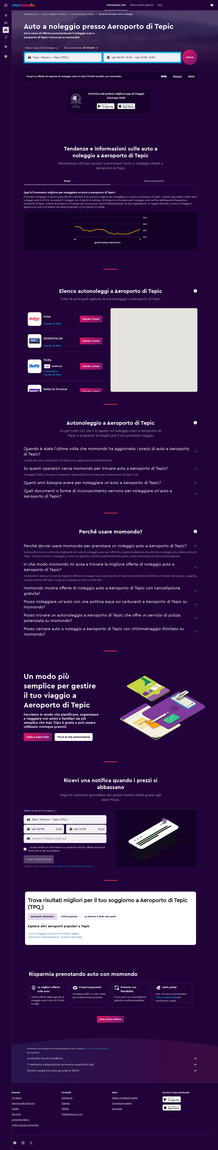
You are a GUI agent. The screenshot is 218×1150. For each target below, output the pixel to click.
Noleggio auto (35, 14)
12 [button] (70, 105)
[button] (6, 5)
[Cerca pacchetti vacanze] (5, 37)
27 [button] (78, 121)
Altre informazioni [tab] (158, 172)
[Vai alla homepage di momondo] (23, 5)
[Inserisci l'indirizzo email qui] (73, 830)
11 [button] (62, 105)
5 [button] (71, 97)
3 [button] (54, 97)
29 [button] (95, 121)
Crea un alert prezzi (170, 989)
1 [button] (95, 89)
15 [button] (95, 105)
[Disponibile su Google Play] (176, 1091)
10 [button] (54, 105)
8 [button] (95, 97)
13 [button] (79, 105)
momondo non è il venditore (117, 1050)
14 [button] (87, 105)
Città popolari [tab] (74, 908)
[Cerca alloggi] (5, 22)
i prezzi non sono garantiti (101, 1040)
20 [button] (79, 113)
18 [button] (62, 113)
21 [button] (87, 113)
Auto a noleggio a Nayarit (87, 14)
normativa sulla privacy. (86, 858)
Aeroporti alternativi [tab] (46, 908)
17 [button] (54, 113)
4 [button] (62, 97)
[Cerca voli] (5, 15)
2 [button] (103, 89)
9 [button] (103, 97)
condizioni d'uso (66, 858)
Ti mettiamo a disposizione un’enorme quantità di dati (117, 1056)
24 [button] (54, 121)
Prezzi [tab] (71, 172)
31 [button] (54, 130)
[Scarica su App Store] (176, 1099)
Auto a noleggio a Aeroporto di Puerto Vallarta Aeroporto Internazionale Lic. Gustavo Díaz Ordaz (60, 927)
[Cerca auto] (5, 30)
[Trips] (5, 46)
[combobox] (45, 48)
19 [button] (70, 113)
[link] (95, 310)
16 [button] (103, 105)
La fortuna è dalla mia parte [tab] (104, 908)
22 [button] (95, 113)
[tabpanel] (115, 215)
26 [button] (70, 121)
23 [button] (103, 113)
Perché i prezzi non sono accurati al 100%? (117, 1062)
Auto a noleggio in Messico (58, 14)
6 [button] (79, 97)
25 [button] (62, 121)
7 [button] (87, 97)
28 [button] (87, 121)
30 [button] (103, 121)
